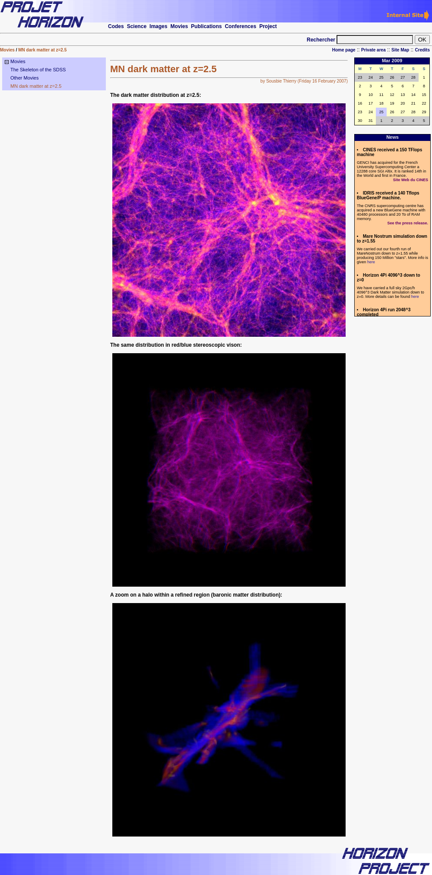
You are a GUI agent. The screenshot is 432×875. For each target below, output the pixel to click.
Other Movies (24, 77)
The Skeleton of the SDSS (38, 69)
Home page (344, 50)
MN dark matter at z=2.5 (42, 50)
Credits (422, 50)
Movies (7, 50)
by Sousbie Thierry (278, 81)
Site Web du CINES (410, 180)
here (371, 262)
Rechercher (321, 40)
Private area (373, 50)
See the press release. (407, 223)
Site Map (400, 50)
